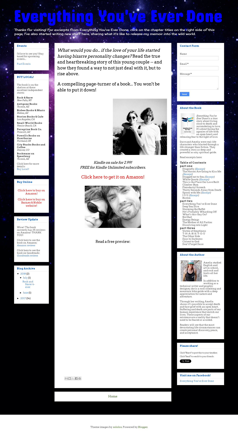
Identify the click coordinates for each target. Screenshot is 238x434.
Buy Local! (23, 169)
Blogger (142, 427)
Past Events (24, 64)
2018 (23, 273)
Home (112, 396)
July (25, 277)
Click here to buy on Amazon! (31, 192)
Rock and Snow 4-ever (28, 284)
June (26, 292)
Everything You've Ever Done (197, 381)
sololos (117, 427)
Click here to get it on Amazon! (112, 177)
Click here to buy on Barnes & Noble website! (31, 202)
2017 (23, 298)
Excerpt (200, 169)
